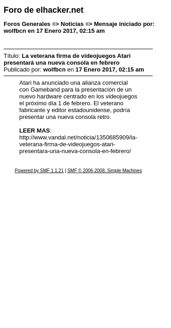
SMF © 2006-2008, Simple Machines (104, 170)
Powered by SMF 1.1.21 (39, 170)
